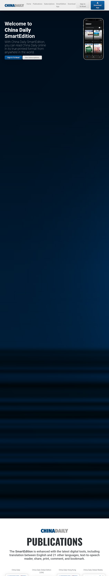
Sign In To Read (83, 5)
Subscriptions (49, 4)
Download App (97, 5)
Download (71, 4)
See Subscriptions (32, 57)
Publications (37, 4)
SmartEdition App (61, 5)
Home (29, 4)
